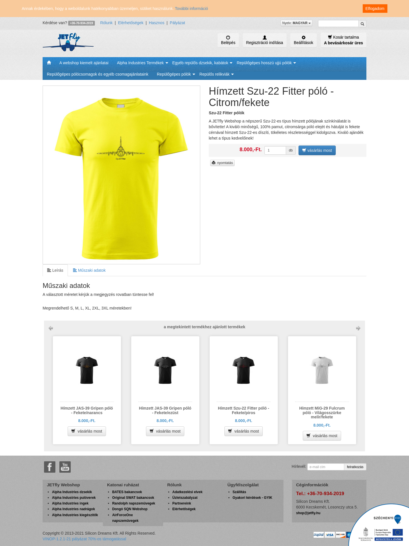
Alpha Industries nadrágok (73, 509)
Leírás (55, 270)
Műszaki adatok (89, 270)
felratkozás (355, 467)
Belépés (228, 40)
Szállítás (239, 492)
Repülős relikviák (214, 74)
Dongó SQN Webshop (129, 509)
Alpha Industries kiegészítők (75, 515)
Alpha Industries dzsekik (72, 492)
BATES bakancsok (127, 492)
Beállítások (303, 40)
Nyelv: (296, 23)
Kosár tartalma (343, 40)
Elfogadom (375, 8)
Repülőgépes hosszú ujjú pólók (264, 63)
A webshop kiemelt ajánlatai (83, 63)
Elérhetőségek (130, 22)
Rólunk (106, 22)
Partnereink (181, 503)
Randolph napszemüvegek (133, 503)
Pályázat (177, 22)
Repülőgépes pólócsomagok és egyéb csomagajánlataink (97, 74)
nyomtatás (222, 163)
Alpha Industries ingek (70, 503)
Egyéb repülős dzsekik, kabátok (200, 63)
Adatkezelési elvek (187, 492)
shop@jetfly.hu (308, 513)
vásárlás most (317, 150)
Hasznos (156, 22)
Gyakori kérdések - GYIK (252, 498)
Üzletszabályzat (185, 498)
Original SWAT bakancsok (133, 498)
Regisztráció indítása (264, 40)
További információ (191, 8)
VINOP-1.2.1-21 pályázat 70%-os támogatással (84, 539)
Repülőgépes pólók (174, 74)
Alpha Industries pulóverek (74, 498)
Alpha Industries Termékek (140, 63)
